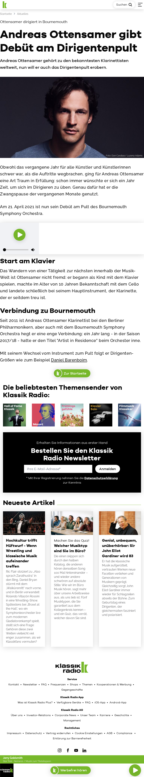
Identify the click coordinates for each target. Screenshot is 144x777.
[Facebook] (68, 750)
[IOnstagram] (60, 750)
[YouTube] (76, 750)
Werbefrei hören (70, 770)
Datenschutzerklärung (101, 478)
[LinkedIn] (84, 750)
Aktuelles (22, 13)
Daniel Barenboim (69, 359)
